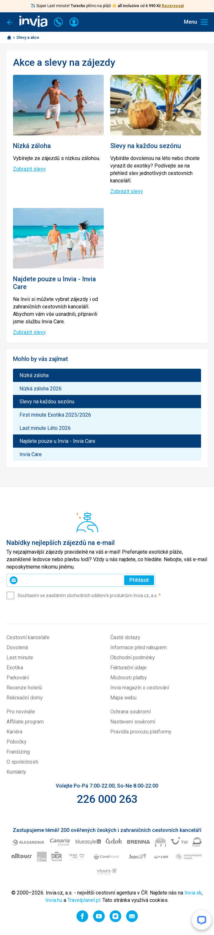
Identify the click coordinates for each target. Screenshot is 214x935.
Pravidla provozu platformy (141, 732)
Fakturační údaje (128, 667)
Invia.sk (193, 893)
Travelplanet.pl (83, 900)
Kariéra (14, 732)
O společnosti (22, 762)
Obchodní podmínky (132, 657)
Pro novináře (20, 712)
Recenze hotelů (24, 688)
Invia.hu (53, 900)
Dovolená (17, 647)
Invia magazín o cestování (139, 688)
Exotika (14, 667)
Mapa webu (123, 698)
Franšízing (18, 752)
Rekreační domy (24, 698)
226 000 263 (107, 798)
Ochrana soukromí (130, 712)
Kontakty (16, 772)
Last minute (19, 657)
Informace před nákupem (138, 647)
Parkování (17, 678)
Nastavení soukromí (132, 722)
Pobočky (16, 742)
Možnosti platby (128, 678)
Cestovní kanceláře (28, 637)
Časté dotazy (125, 637)
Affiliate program (25, 722)
